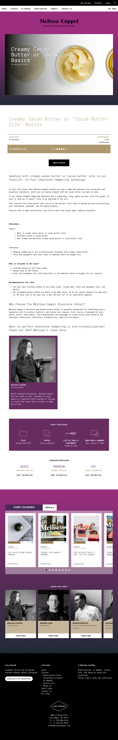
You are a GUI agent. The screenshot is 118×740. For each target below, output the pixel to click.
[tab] (46, 570)
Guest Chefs (46, 688)
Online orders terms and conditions (95, 678)
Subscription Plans (52, 675)
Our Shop (112, 8)
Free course (59, 163)
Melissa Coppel (13, 563)
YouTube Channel (12, 672)
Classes (14, 8)
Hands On (47, 686)
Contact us (67, 8)
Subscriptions (40, 8)
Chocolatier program (52, 678)
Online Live (48, 683)
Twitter (17, 670)
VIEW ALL (49, 507)
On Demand (25, 8)
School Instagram (29, 672)
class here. (59, 330)
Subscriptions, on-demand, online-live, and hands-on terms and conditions (94, 672)
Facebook (9, 670)
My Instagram (28, 670)
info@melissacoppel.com (59, 725)
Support (54, 8)
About (4, 8)
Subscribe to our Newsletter (19, 679)
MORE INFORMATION (25, 475)
